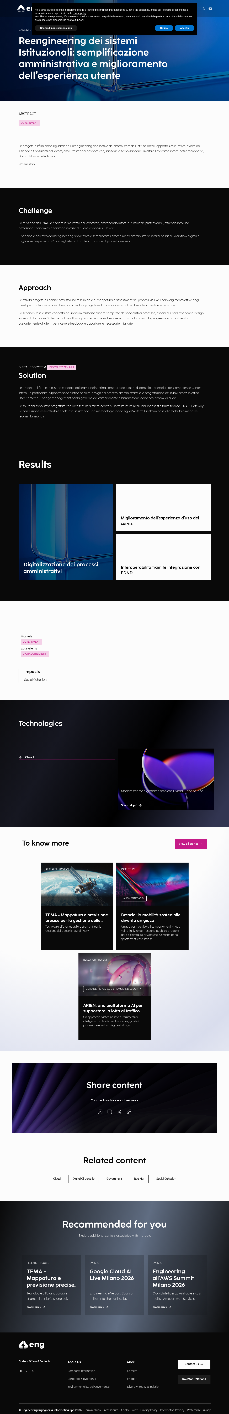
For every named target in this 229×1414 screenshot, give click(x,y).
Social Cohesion (35, 680)
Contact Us (194, 1364)
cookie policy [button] (79, 13)
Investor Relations (194, 1379)
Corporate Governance (82, 1379)
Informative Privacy (172, 1410)
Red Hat (139, 1179)
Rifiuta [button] (164, 28)
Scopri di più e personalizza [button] (56, 28)
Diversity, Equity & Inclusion (143, 1387)
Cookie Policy (129, 1410)
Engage (132, 1379)
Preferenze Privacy (199, 1410)
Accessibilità (111, 1410)
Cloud (26, 757)
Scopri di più (131, 805)
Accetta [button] (184, 28)
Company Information (81, 1371)
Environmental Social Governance (89, 1387)
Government (29, 123)
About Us (74, 1362)
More (131, 1362)
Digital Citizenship (35, 654)
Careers (132, 1371)
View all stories (191, 844)
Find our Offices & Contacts (34, 1361)
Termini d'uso (92, 1410)
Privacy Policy (148, 1410)
